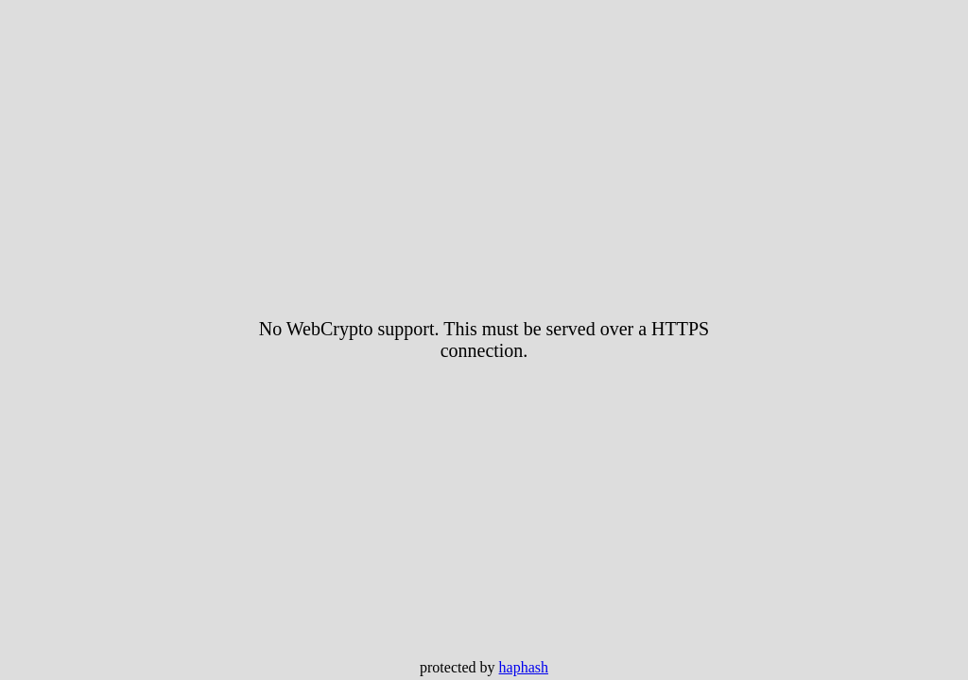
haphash (523, 667)
